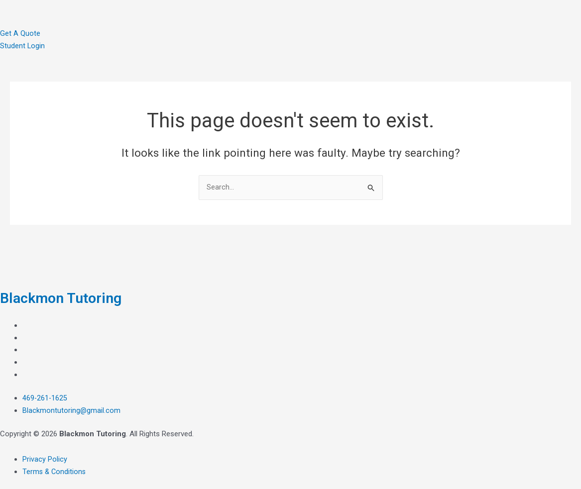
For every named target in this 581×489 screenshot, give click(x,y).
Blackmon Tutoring (67, 297)
